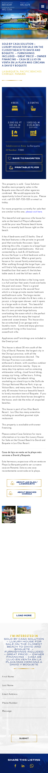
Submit (24, 738)
